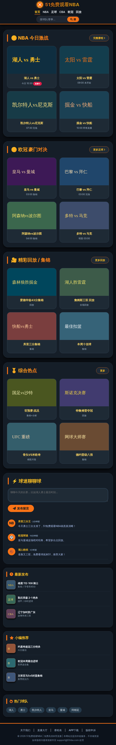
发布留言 (21, 508)
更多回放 (100, 260)
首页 (37, 12)
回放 (78, 12)
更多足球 (99, 149)
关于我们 (25, 730)
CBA (62, 12)
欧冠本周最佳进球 (28, 661)
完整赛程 (99, 38)
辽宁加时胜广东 (26, 612)
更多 (102, 370)
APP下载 (74, 730)
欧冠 (70, 12)
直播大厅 (42, 730)
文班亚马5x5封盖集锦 (30, 675)
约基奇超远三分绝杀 (29, 646)
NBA (46, 12)
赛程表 (58, 730)
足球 (54, 12)
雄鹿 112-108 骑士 (28, 583)
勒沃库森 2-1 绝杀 (28, 597)
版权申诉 (91, 730)
